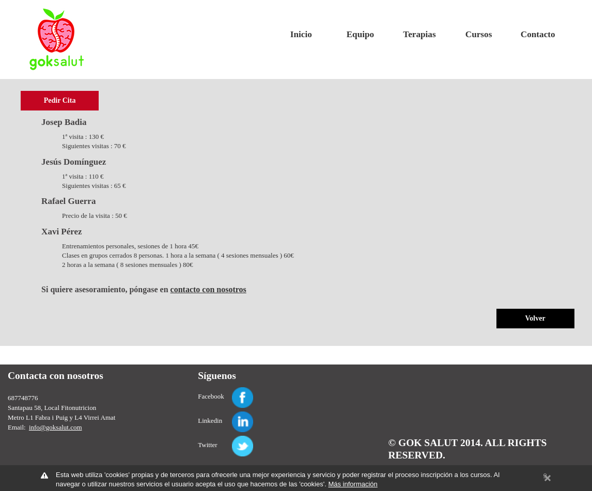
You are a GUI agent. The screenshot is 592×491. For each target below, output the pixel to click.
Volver (535, 318)
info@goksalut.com (55, 427)
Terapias (419, 34)
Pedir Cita (60, 100)
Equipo (360, 34)
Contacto (538, 34)
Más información (352, 484)
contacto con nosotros (208, 289)
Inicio (301, 34)
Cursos (478, 34)
